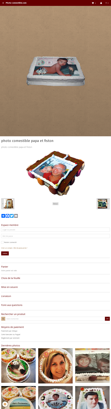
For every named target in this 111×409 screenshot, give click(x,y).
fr (106, 3)
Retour (55, 204)
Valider (5, 253)
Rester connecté (9, 242)
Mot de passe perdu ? (20, 248)
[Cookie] (5, 404)
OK (107, 319)
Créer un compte (6, 248)
